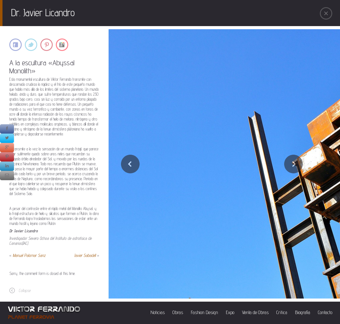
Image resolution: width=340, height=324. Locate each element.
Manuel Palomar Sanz (29, 255)
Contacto (325, 312)
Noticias (157, 312)
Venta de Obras (255, 312)
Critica (281, 312)
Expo (230, 312)
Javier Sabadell (85, 255)
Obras (177, 312)
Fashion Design (204, 312)
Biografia (302, 312)
